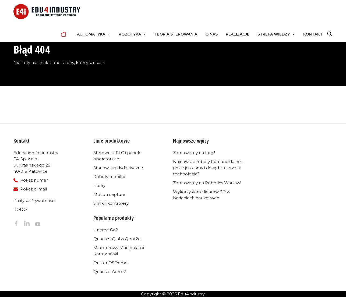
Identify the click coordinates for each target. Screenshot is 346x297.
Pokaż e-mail (33, 189)
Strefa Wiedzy (276, 34)
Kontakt (313, 34)
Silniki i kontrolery (111, 203)
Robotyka (132, 34)
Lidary (99, 185)
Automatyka (94, 34)
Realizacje (237, 34)
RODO (20, 209)
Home (65, 34)
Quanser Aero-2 (109, 271)
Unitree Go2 (105, 229)
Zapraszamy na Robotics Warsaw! (207, 182)
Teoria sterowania (175, 34)
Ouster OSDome (110, 262)
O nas (211, 34)
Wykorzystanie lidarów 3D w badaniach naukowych (201, 194)
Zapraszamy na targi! (194, 152)
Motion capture (109, 194)
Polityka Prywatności (34, 200)
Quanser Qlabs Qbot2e (117, 238)
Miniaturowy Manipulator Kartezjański (118, 250)
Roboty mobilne (109, 176)
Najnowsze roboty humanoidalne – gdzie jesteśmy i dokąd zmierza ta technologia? (208, 167)
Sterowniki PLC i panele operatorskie (117, 155)
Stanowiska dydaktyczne (118, 167)
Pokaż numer (34, 180)
